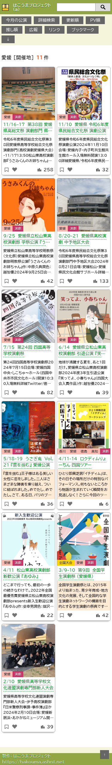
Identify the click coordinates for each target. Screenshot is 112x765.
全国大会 (65, 562)
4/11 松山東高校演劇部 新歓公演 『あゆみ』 (26, 573)
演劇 (18, 117)
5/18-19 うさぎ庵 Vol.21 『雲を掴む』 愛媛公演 (28, 462)
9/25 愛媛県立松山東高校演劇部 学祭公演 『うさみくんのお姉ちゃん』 (27, 240)
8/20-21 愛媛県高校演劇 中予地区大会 (82, 239)
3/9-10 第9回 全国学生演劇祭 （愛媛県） (82, 573)
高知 (94, 451)
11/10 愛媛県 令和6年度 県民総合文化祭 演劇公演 (84, 127)
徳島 (84, 451)
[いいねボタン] (14, 169)
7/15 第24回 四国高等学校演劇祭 (26, 350)
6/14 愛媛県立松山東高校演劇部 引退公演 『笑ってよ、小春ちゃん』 (82, 351)
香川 (62, 451)
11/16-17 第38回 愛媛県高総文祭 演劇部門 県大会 (27, 128)
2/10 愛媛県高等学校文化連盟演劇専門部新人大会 (28, 685)
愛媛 (7, 117)
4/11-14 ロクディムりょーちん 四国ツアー (82, 462)
